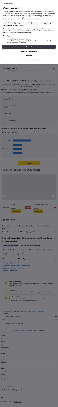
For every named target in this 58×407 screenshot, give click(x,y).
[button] (29, 47)
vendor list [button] (21, 25)
